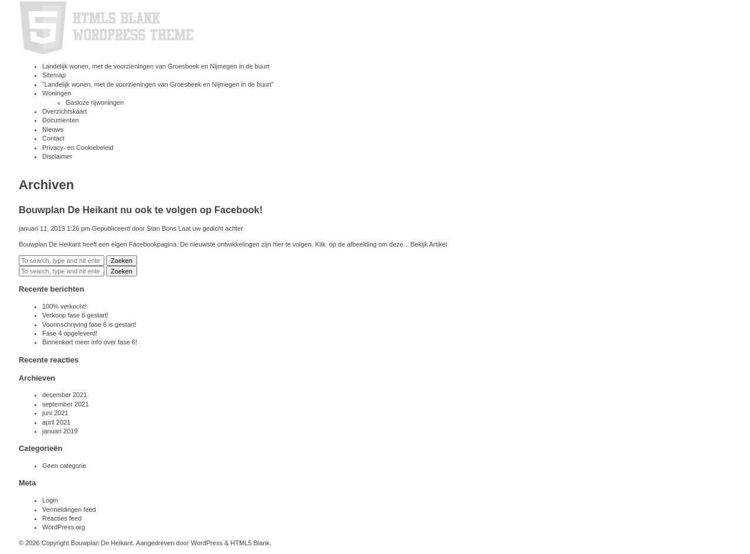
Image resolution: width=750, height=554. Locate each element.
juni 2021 (55, 412)
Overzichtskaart (64, 111)
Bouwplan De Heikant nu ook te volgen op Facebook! (140, 209)
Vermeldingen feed (69, 509)
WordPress (207, 542)
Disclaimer (57, 156)
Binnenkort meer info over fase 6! (89, 342)
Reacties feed (61, 518)
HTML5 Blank (250, 542)
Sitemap (54, 74)
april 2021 (56, 422)
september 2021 (65, 404)
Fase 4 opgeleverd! (69, 333)
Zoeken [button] (121, 260)
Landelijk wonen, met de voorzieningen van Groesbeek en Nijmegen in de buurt (156, 66)
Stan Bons (161, 228)
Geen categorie (64, 465)
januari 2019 (60, 431)
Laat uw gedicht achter (210, 228)
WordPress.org (63, 527)
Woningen (56, 93)
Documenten (60, 120)
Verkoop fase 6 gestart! (75, 315)
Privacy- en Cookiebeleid (78, 147)
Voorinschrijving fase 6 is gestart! (89, 324)
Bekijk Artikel (428, 244)
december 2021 (64, 394)
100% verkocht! (64, 306)
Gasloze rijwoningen (95, 102)
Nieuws (52, 129)
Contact (53, 138)
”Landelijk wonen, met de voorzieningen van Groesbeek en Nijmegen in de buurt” (158, 84)
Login (50, 500)
